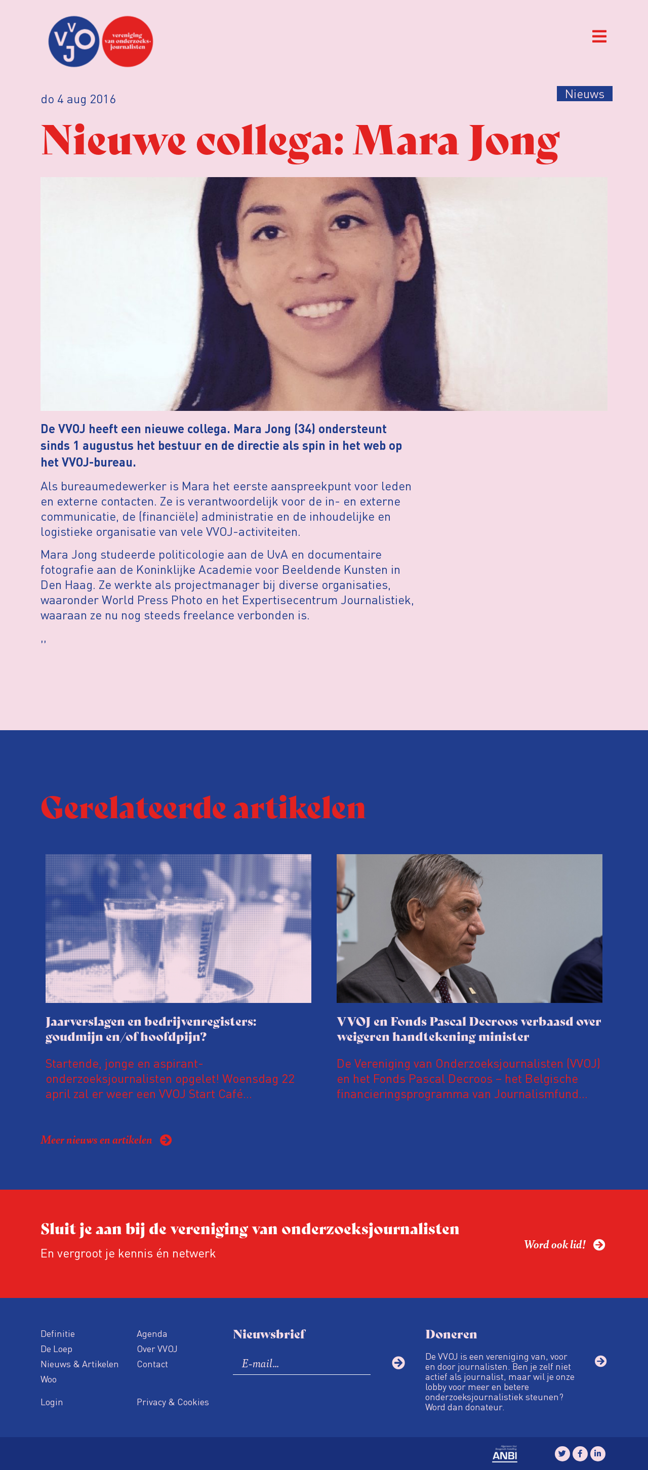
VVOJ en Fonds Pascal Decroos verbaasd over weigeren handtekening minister (469, 1028)
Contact (152, 1363)
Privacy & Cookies (173, 1401)
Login (51, 1401)
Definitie (57, 1333)
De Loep (56, 1348)
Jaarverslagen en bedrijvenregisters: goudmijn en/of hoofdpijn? (151, 1028)
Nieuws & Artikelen (79, 1363)
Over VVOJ (157, 1348)
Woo (48, 1378)
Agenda (152, 1333)
